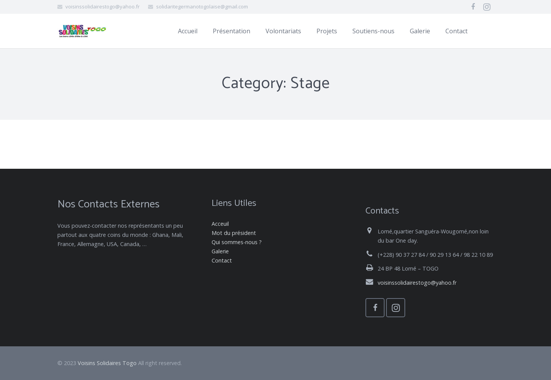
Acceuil (220, 223)
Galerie (220, 251)
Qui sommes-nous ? (237, 242)
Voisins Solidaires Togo (107, 363)
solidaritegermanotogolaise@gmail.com (202, 6)
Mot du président (234, 232)
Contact (222, 260)
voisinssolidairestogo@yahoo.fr (102, 6)
